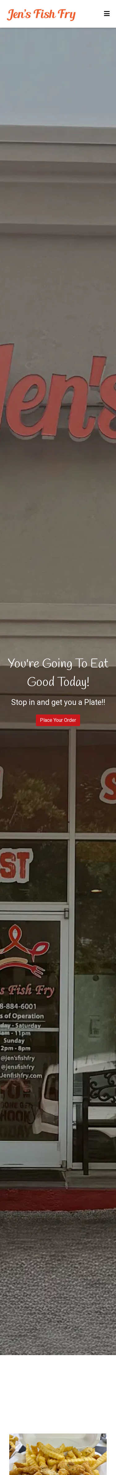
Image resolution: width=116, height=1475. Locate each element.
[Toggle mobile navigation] (107, 14)
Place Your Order (58, 720)
